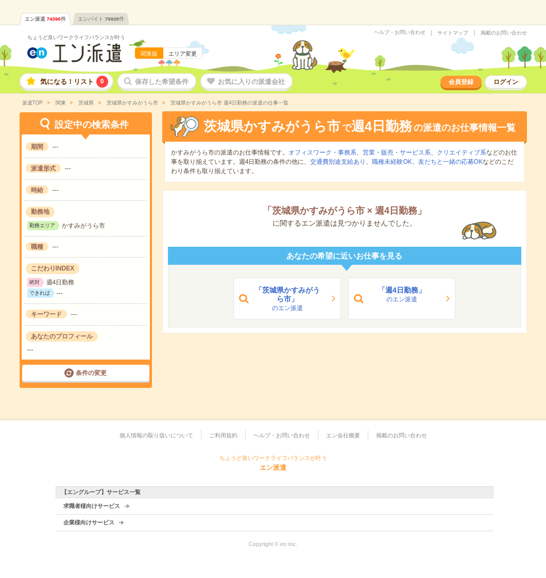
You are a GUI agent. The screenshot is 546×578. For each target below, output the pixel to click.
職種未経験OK (392, 161)
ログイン (505, 82)
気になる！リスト (74, 82)
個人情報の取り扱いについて (156, 435)
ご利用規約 (223, 435)
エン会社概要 (343, 435)
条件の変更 (91, 373)
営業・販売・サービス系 (397, 152)
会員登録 (461, 82)
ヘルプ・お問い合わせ (399, 32)
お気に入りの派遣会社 (251, 82)
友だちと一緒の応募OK (450, 161)
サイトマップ (452, 33)
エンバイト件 (101, 19)
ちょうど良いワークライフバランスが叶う (76, 37)
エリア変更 (182, 53)
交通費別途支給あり (338, 161)
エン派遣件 (45, 19)
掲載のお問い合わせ (504, 33)
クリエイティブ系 (461, 152)
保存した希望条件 (162, 82)
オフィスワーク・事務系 (322, 152)
